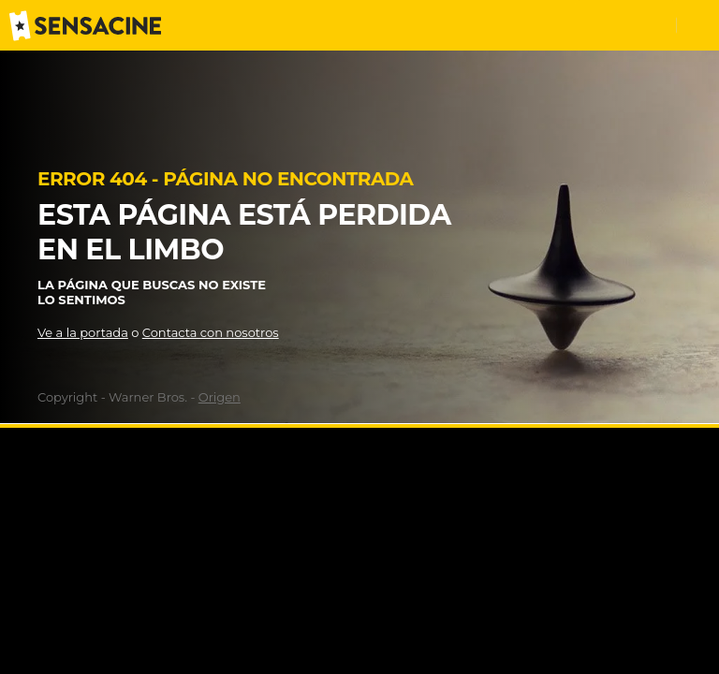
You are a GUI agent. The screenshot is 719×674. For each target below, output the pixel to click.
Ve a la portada (82, 332)
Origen (219, 396)
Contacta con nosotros (210, 332)
